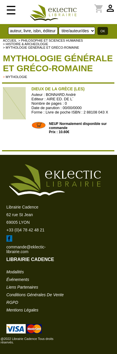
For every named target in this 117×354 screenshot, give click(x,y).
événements (17, 279)
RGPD (12, 302)
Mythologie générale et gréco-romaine (58, 63)
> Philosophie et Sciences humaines (50, 40)
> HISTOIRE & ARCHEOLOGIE (25, 44)
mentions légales (22, 310)
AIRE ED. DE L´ (60, 99)
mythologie (16, 77)
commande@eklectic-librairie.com (26, 249)
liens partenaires (22, 287)
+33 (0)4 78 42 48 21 (25, 230)
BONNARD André (61, 94)
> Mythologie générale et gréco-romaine (41, 47)
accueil (10, 40)
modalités (15, 272)
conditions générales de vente (35, 294)
